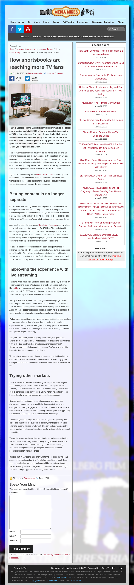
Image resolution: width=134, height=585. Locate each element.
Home (13, 22)
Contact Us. (76, 580)
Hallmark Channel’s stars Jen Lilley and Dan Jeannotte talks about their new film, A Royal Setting (101, 91)
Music (38, 22)
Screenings (84, 22)
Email (12, 536)
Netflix (15, 288)
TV (30, 22)
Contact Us (110, 22)
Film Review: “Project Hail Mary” (101, 111)
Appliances (24, 37)
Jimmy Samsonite (34, 73)
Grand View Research (47, 225)
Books (47, 22)
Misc (57, 49)
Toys (71, 37)
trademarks (52, 580)
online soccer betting (45, 174)
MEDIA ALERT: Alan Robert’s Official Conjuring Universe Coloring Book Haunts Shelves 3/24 (100, 191)
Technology (63, 37)
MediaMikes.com (70, 568)
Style (55, 37)
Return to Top (20, 568)
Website (13, 540)
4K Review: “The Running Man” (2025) (101, 103)
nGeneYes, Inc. (108, 568)
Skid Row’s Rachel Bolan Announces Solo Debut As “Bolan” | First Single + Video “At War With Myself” (101, 163)
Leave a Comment (55, 73)
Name (12, 531)
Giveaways (96, 22)
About (121, 22)
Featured (84, 37)
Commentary (35, 37)
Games (57, 22)
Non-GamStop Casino (105, 37)
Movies (22, 22)
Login (120, 568)
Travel (77, 37)
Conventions (47, 37)
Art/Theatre (69, 22)
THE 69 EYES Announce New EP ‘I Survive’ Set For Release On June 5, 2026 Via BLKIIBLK (101, 148)
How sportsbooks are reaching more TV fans (34, 49)
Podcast (92, 37)
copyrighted (35, 580)
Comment (14, 493)
